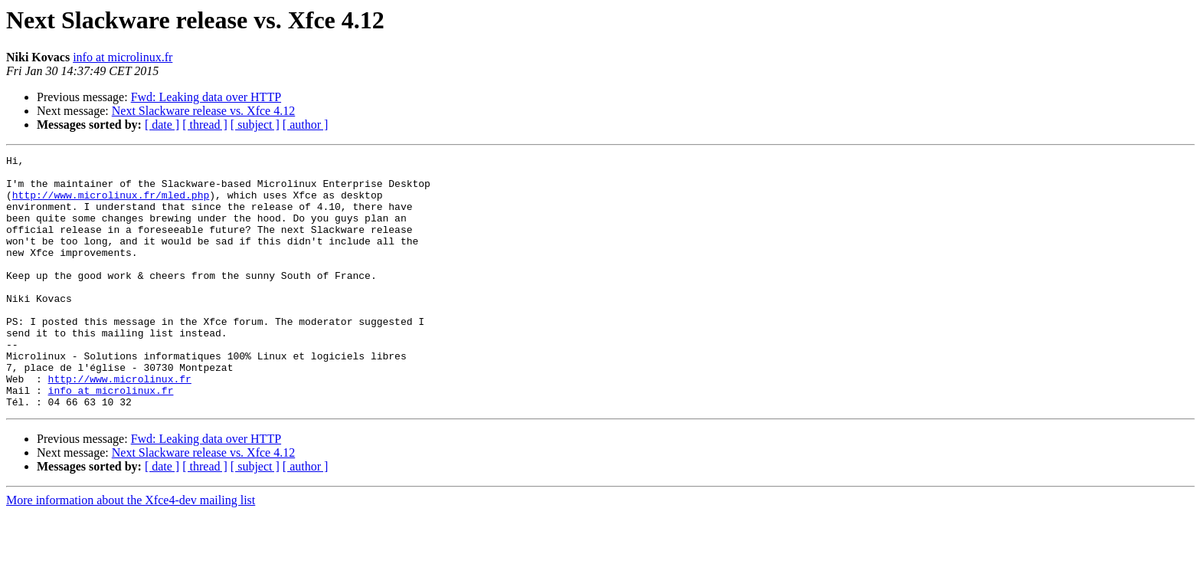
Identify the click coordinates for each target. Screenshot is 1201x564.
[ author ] (306, 124)
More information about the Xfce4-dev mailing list (130, 550)
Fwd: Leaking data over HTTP (206, 96)
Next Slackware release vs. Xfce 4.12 (203, 110)
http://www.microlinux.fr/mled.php (110, 204)
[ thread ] (204, 124)
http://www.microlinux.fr (119, 424)
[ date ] (162, 124)
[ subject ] (255, 124)
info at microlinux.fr (122, 57)
